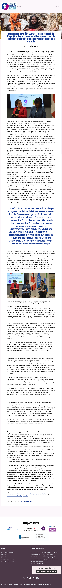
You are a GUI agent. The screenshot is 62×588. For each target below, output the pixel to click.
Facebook (29, 501)
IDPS (13, 494)
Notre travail (18, 584)
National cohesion (43, 494)
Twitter (22, 501)
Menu (18, 6)
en (56, 6)
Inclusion (25, 496)
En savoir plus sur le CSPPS (39, 563)
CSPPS (25, 494)
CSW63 (9, 494)
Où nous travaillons (30, 584)
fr (58, 6)
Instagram (30, 578)
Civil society (18, 494)
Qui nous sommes (6, 584)
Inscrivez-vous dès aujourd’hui (46, 572)
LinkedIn (33, 578)
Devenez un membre (44, 584)
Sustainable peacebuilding (14, 496)
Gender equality (32, 494)
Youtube (37, 578)
